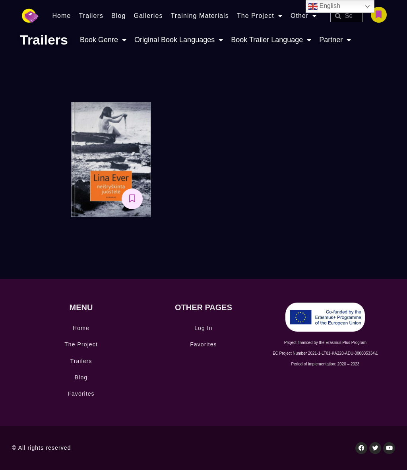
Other (304, 15)
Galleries (148, 15)
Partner (335, 40)
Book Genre (103, 40)
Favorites (81, 393)
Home (61, 15)
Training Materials (200, 15)
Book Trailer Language (271, 40)
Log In (203, 328)
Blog (118, 15)
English (324, 6)
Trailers (91, 15)
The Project (260, 15)
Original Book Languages (178, 40)
